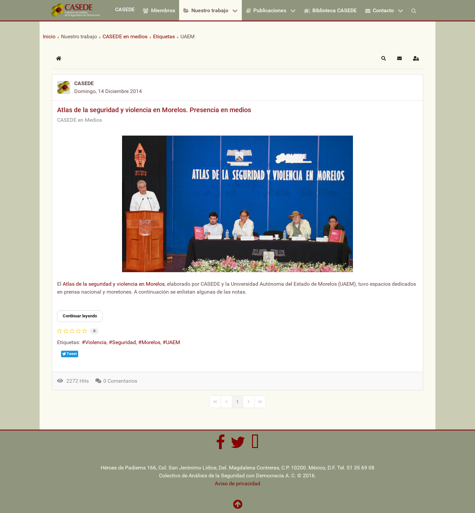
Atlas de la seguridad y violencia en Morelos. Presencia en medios (154, 110)
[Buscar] (415, 10)
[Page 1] (237, 402)
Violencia (96, 342)
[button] (383, 58)
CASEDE (84, 83)
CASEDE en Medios (79, 120)
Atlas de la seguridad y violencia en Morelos (114, 284)
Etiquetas (164, 36)
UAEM (173, 342)
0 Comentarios (120, 381)
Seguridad (124, 342)
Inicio (49, 36)
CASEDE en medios (125, 36)
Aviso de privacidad (237, 483)
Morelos (151, 342)
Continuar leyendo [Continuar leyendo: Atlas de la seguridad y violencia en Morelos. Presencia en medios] (80, 315)
